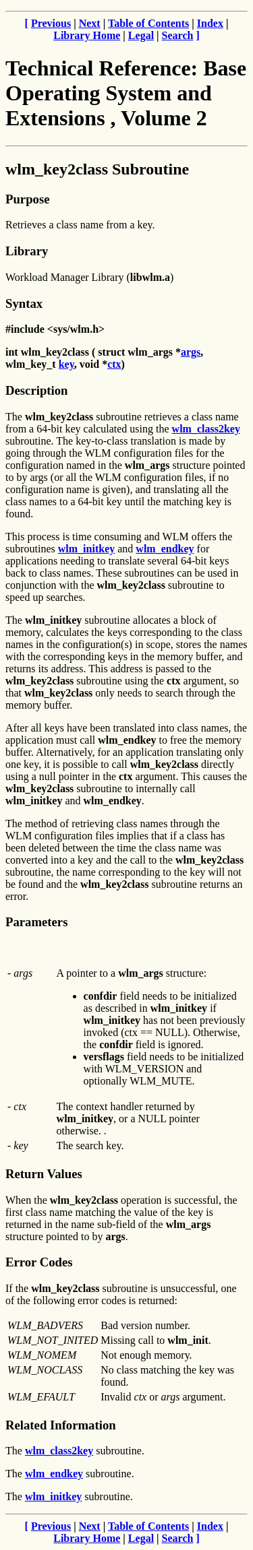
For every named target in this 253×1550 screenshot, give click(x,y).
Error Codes (39, 1262)
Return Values (43, 1174)
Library (26, 251)
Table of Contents (148, 23)
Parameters (36, 922)
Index (210, 23)
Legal (141, 35)
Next (90, 23)
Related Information (60, 1425)
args (190, 352)
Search (178, 35)
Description (36, 390)
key (66, 364)
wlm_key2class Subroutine (97, 169)
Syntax (24, 303)
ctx (114, 364)
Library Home (86, 35)
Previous (51, 23)
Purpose (27, 199)
